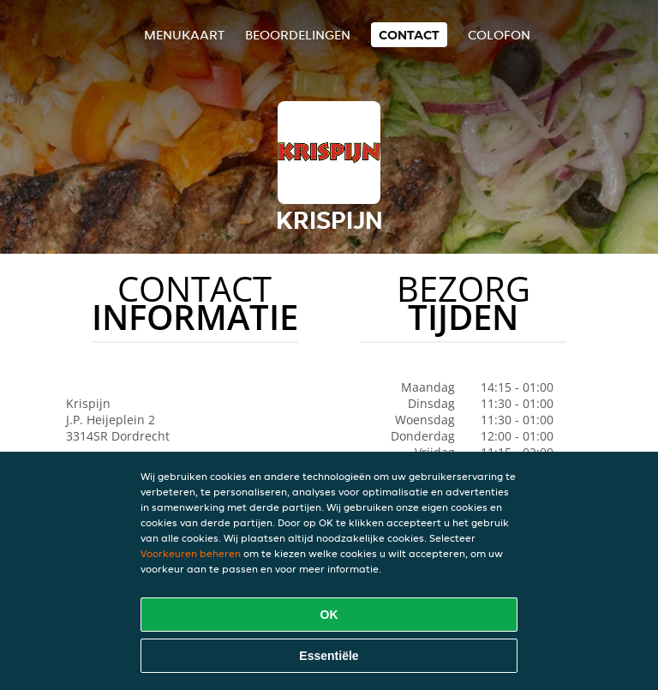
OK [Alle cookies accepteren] (329, 614)
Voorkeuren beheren (191, 553)
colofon (499, 35)
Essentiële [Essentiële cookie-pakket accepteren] (328, 656)
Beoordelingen (297, 35)
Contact (409, 35)
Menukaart (184, 35)
